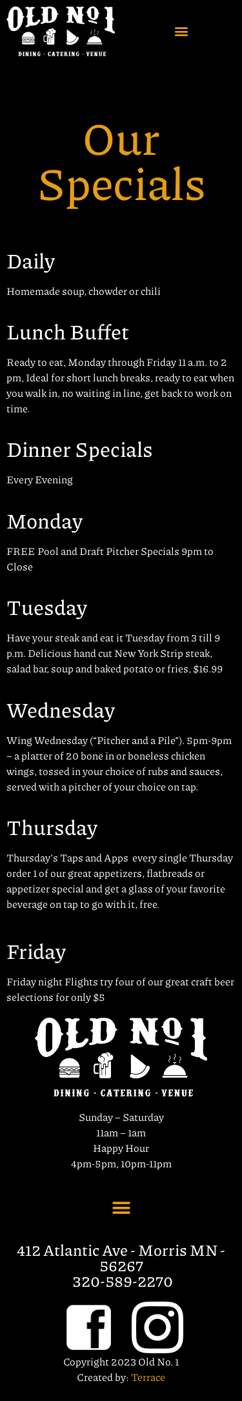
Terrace (148, 1376)
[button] (181, 31)
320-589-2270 (122, 1280)
